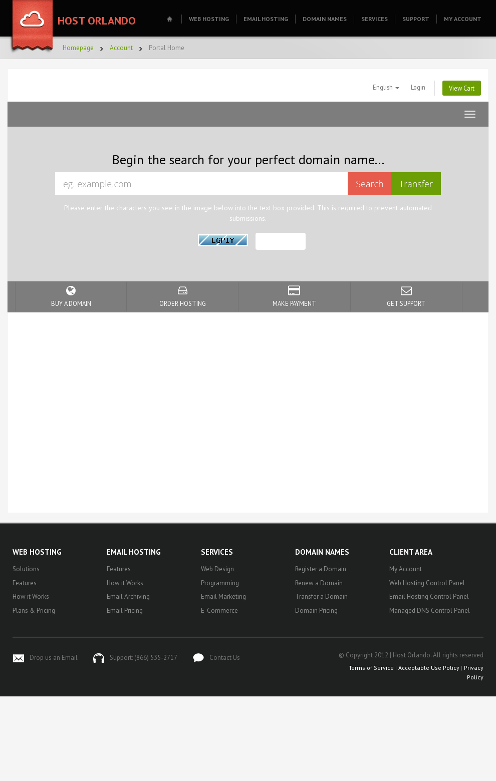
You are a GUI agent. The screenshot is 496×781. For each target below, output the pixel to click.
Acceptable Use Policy (428, 667)
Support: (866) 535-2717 (143, 657)
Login (418, 87)
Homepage (78, 48)
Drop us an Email (54, 657)
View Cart (461, 88)
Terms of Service (371, 667)
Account (121, 48)
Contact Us (224, 657)
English (386, 87)
